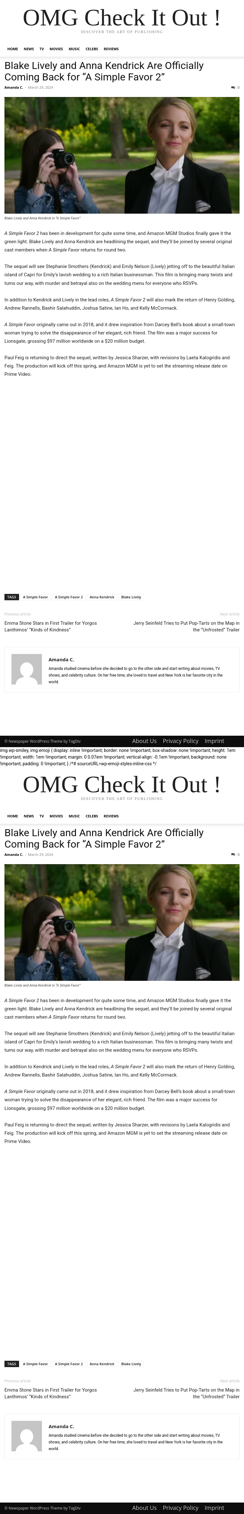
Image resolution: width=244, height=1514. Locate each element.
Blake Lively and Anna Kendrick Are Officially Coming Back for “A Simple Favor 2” (104, 71)
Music (74, 48)
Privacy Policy (180, 741)
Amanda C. (13, 87)
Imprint (214, 741)
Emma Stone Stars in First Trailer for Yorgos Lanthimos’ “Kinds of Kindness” (50, 626)
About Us (144, 741)
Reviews (111, 48)
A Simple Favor (35, 597)
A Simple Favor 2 (69, 597)
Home (12, 48)
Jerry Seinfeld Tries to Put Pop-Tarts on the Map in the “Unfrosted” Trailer (186, 626)
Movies (56, 48)
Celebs (92, 48)
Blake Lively (131, 597)
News (29, 48)
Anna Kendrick (102, 597)
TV (42, 48)
